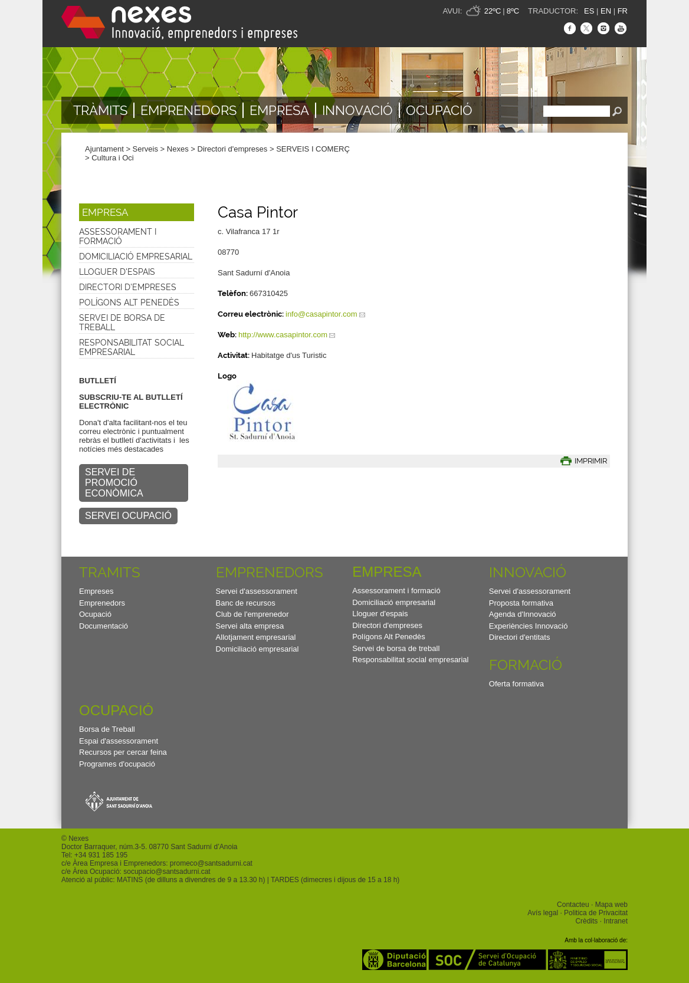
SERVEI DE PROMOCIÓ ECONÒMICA (114, 482)
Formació (525, 664)
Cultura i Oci (112, 157)
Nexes (178, 148)
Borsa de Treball (107, 729)
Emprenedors (188, 110)
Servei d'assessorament (256, 591)
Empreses (96, 591)
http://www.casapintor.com (282, 334)
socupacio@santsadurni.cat (166, 871)
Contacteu (573, 904)
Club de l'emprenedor (252, 614)
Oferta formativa (516, 683)
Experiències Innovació (528, 626)
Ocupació (439, 110)
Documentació (103, 626)
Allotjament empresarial (256, 637)
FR (623, 10)
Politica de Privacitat (596, 913)
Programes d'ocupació (117, 764)
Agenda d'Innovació (522, 614)
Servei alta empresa (250, 626)
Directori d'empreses (233, 148)
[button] (136, 212)
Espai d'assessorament (118, 741)
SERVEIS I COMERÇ (313, 148)
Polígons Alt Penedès (129, 302)
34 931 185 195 (102, 855)
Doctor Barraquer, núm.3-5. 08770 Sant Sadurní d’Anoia (149, 847)
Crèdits (586, 921)
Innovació (357, 110)
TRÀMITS (100, 110)
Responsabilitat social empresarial (131, 347)
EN (606, 10)
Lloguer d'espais (117, 272)
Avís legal (542, 913)
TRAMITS (109, 572)
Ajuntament (104, 148)
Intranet (615, 921)
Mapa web (611, 904)
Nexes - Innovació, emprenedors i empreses (179, 23)
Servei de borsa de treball (122, 322)
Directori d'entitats (519, 637)
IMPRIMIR (591, 460)
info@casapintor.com (321, 314)
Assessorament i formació (117, 236)
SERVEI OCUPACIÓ (128, 516)
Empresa (279, 110)
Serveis (145, 148)
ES (589, 10)
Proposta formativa (521, 603)
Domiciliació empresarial (135, 256)
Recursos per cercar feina (123, 752)
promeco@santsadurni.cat (211, 863)
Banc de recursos (245, 603)
